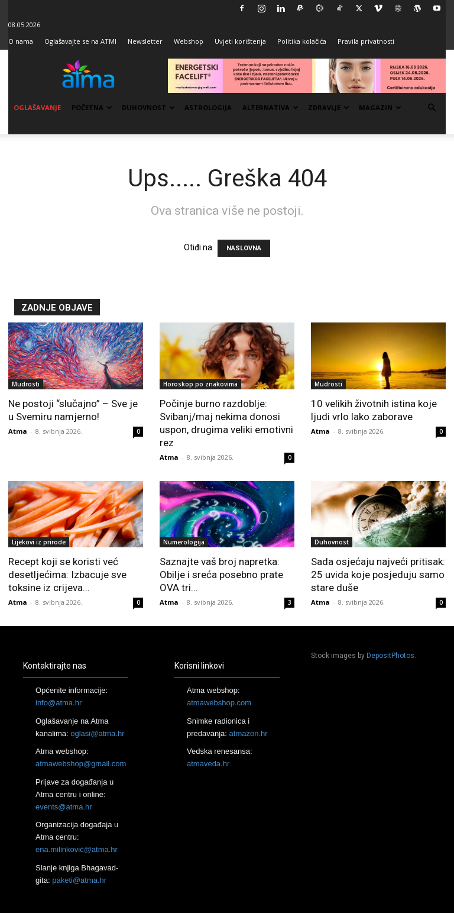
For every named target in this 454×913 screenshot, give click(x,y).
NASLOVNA (243, 248)
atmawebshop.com (219, 702)
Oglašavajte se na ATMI (80, 41)
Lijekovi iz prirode (39, 542)
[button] (431, 108)
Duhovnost (148, 107)
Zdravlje (328, 107)
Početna (92, 107)
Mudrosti (26, 384)
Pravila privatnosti (366, 41)
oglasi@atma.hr (97, 733)
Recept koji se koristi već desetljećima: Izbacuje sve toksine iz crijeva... (67, 574)
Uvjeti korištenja (240, 41)
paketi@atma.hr (79, 880)
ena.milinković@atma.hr (76, 849)
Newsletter (145, 41)
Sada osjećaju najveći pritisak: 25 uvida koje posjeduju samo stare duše (378, 574)
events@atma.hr (63, 806)
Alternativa (270, 107)
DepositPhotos (390, 655)
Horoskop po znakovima (200, 384)
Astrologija (208, 107)
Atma (17, 431)
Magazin (380, 107)
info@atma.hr (58, 702)
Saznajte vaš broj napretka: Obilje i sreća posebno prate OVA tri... (221, 574)
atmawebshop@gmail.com (80, 763)
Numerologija (184, 542)
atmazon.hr (248, 733)
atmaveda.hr (208, 763)
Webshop (188, 41)
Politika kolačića (301, 41)
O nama (20, 41)
